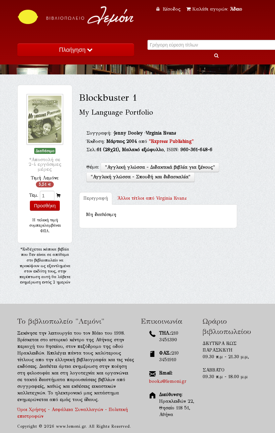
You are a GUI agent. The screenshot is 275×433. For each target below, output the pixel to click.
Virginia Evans (152, 198)
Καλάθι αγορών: (214, 9)
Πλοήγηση (75, 50)
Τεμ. (33, 195)
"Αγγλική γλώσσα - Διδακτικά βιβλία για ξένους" (160, 167)
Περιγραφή (95, 198)
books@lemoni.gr (167, 381)
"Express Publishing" (171, 141)
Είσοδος (169, 9)
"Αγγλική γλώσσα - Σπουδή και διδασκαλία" (140, 177)
